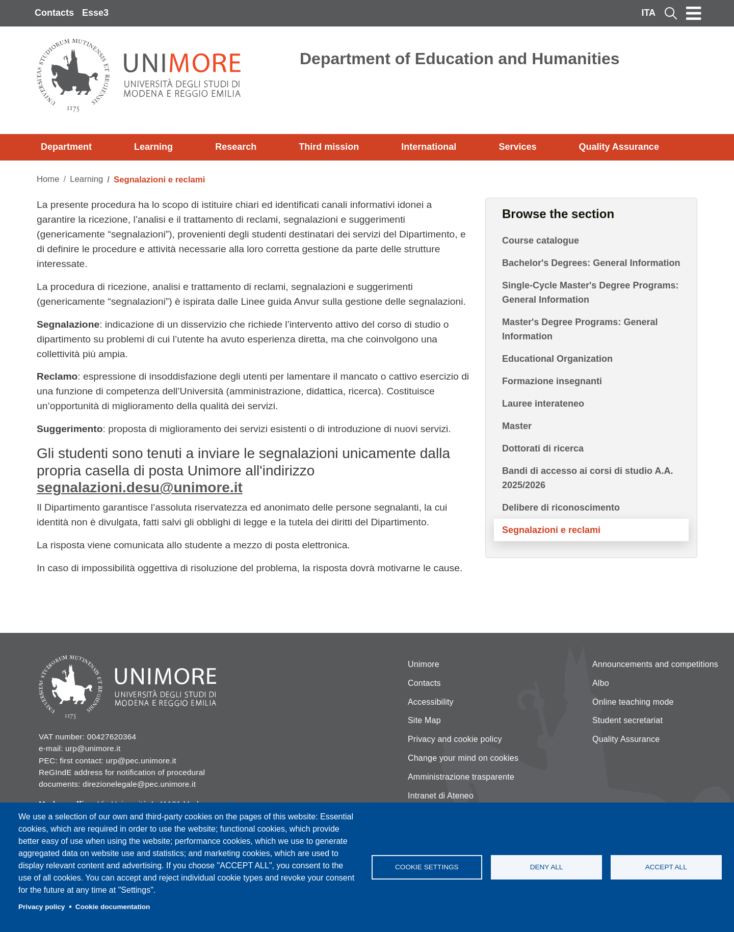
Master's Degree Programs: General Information (580, 329)
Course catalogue (540, 240)
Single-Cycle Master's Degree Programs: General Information (590, 292)
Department (66, 147)
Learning (153, 147)
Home (48, 179)
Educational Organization (557, 359)
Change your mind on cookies (463, 758)
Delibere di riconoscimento (561, 507)
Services (517, 147)
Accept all (666, 867)
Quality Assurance (619, 147)
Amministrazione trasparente (461, 777)
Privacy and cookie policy (455, 739)
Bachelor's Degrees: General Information (591, 263)
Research (235, 147)
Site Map (424, 720)
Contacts (54, 13)
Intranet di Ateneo (441, 795)
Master (517, 426)
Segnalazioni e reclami (551, 530)
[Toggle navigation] (693, 13)
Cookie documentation (112, 907)
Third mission (329, 147)
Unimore (423, 664)
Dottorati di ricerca (543, 448)
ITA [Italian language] (648, 13)
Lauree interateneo (543, 403)
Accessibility (431, 702)
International (428, 147)
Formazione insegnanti (552, 381)
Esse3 (95, 13)
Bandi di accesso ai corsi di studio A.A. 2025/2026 (587, 478)
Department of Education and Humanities (460, 58)
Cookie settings (427, 867)
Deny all (546, 867)
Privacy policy (41, 907)
